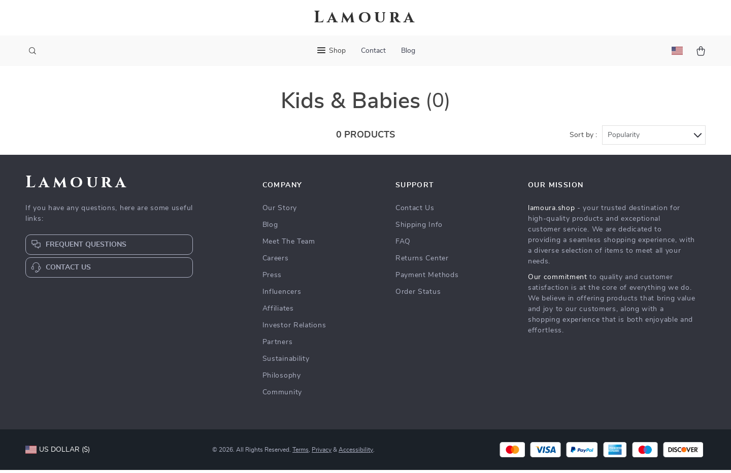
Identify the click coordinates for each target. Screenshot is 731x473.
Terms (300, 453)
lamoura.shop (551, 211)
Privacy (321, 453)
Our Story (279, 211)
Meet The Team (288, 244)
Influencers (282, 294)
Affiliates (278, 311)
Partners (277, 345)
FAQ (403, 244)
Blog (408, 50)
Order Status (418, 294)
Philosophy (281, 378)
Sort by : (583, 138)
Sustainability (286, 361)
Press (272, 278)
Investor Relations (294, 328)
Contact (373, 50)
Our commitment (557, 280)
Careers (275, 261)
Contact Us (415, 211)
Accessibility (356, 453)
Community (282, 395)
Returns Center (422, 261)
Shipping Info (419, 227)
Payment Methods (427, 278)
